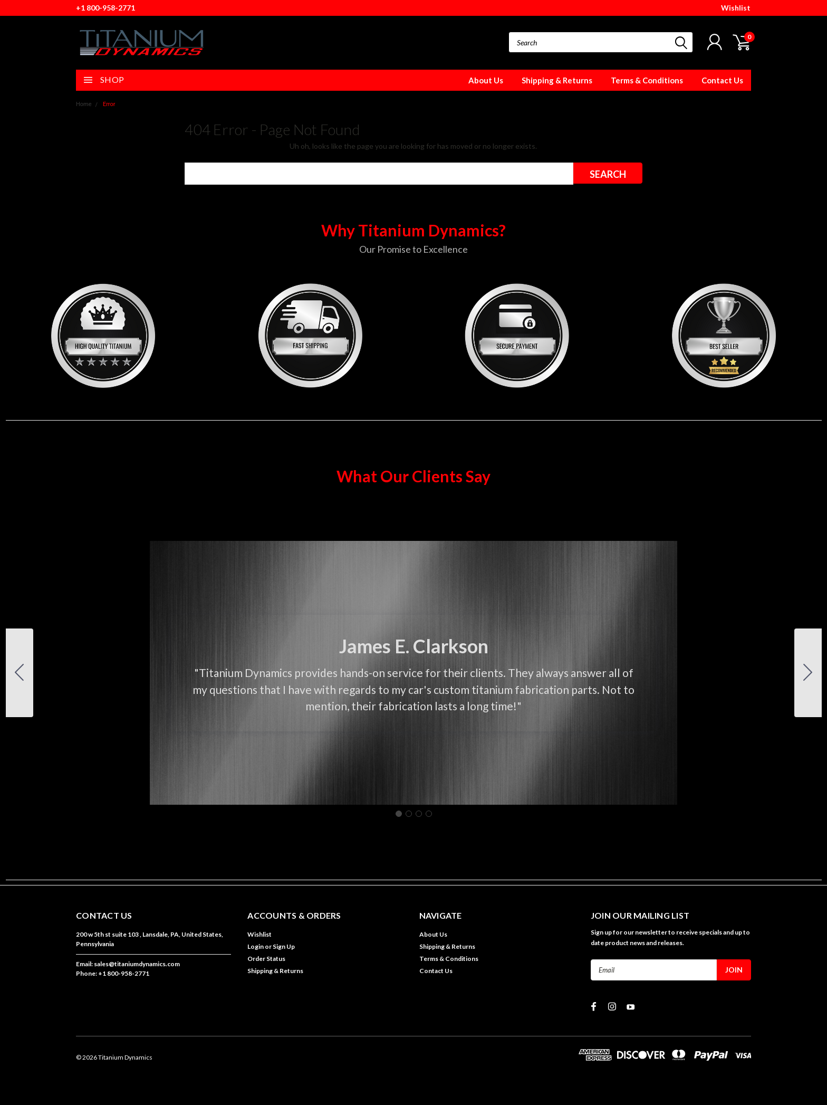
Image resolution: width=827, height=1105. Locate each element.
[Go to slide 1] (399, 814)
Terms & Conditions (647, 80)
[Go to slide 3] (419, 814)
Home (84, 104)
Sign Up (284, 946)
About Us (485, 80)
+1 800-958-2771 (105, 7)
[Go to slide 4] (19, 672)
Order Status (266, 959)
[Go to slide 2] (808, 672)
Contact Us (722, 80)
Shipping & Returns (557, 80)
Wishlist (736, 7)
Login (255, 946)
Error (109, 104)
